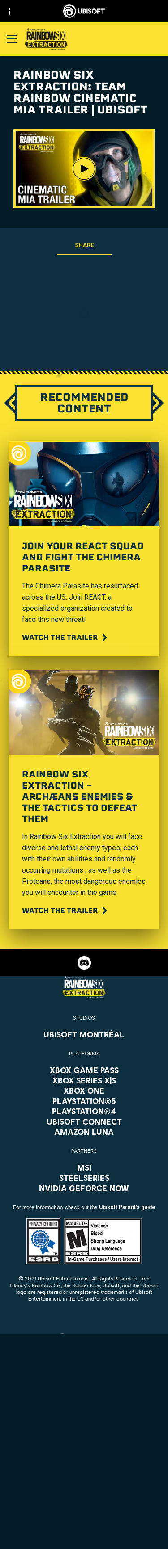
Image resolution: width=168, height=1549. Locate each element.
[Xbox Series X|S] (84, 1080)
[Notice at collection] (84, 1513)
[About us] (84, 1433)
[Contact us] (84, 1476)
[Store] (84, 1411)
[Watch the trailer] (65, 637)
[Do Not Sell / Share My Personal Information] (84, 1526)
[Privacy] (84, 1488)
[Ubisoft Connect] (84, 1422)
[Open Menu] (12, 39)
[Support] (84, 1456)
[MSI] (84, 1167)
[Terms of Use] (84, 1501)
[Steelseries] (84, 1177)
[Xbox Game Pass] (84, 1070)
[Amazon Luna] (84, 1131)
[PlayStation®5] (84, 1100)
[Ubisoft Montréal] (84, 1034)
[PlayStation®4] (84, 1111)
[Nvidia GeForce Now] (84, 1188)
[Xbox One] (84, 1090)
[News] (84, 1444)
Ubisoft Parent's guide (127, 1207)
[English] (84, 1337)
